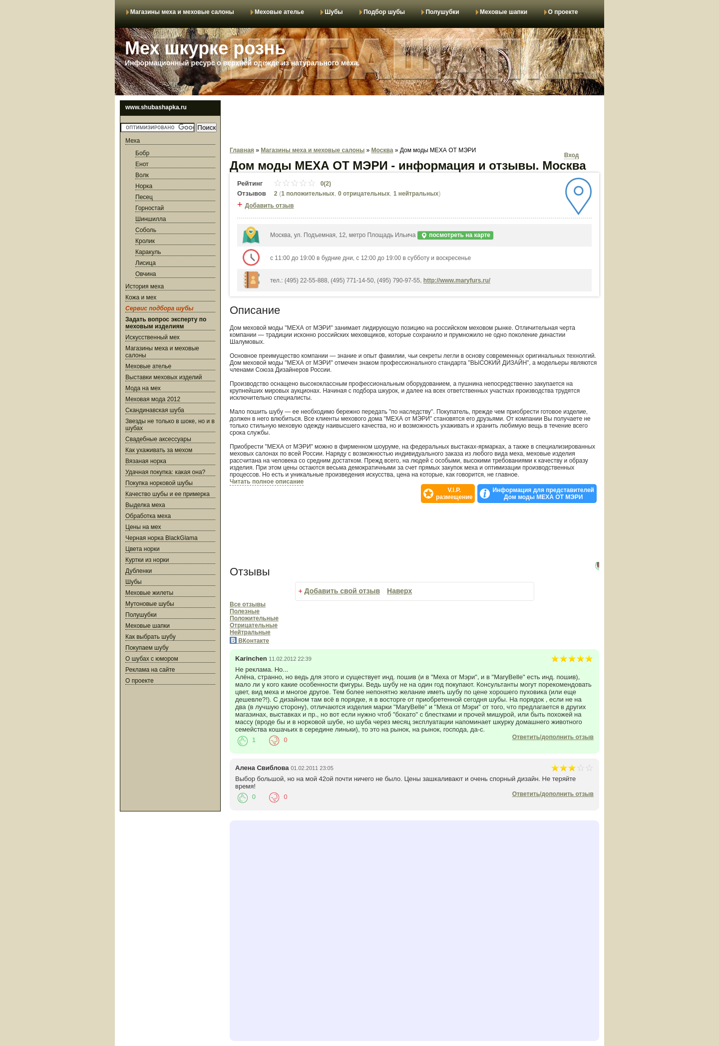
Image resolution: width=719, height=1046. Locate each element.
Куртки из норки (147, 559)
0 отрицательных (364, 193)
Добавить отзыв (269, 205)
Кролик (145, 241)
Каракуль (148, 252)
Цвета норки (142, 548)
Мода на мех (143, 388)
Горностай (149, 208)
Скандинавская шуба (154, 410)
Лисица (145, 263)
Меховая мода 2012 (152, 399)
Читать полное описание (267, 481)
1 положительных (308, 193)
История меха (144, 286)
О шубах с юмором (151, 658)
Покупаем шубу (146, 647)
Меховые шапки (503, 11)
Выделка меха (145, 505)
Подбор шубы (384, 11)
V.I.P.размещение (454, 494)
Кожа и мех (140, 297)
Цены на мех (143, 526)
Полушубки (442, 11)
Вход (571, 155)
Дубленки (138, 570)
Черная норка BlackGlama (161, 537)
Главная (242, 150)
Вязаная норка (145, 461)
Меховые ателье (279, 11)
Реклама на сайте (150, 669)
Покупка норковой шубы (159, 483)
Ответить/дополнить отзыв (553, 737)
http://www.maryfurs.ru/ (456, 280)
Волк (142, 175)
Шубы (334, 11)
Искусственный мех (152, 337)
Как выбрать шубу (150, 636)
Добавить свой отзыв (342, 591)
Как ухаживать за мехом (158, 450)
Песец (144, 197)
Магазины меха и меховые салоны (182, 11)
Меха (132, 140)
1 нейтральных (415, 193)
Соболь (145, 230)
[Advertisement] (170, 749)
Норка (143, 186)
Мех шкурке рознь (205, 48)
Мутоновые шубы (149, 603)
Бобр (142, 153)
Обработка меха (148, 516)
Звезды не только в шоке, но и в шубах (170, 425)
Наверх (399, 591)
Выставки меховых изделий (163, 377)
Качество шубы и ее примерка (167, 494)
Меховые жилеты (149, 592)
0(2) (302, 183)
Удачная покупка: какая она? (165, 472)
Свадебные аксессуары (158, 439)
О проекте (563, 11)
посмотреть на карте (455, 235)
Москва (382, 150)
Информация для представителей (543, 494)
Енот (142, 164)
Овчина (145, 273)
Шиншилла (150, 219)
